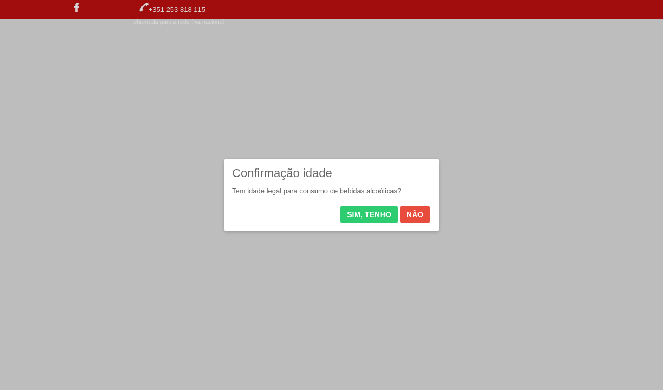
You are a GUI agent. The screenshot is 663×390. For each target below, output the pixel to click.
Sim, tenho (369, 214)
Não (415, 214)
